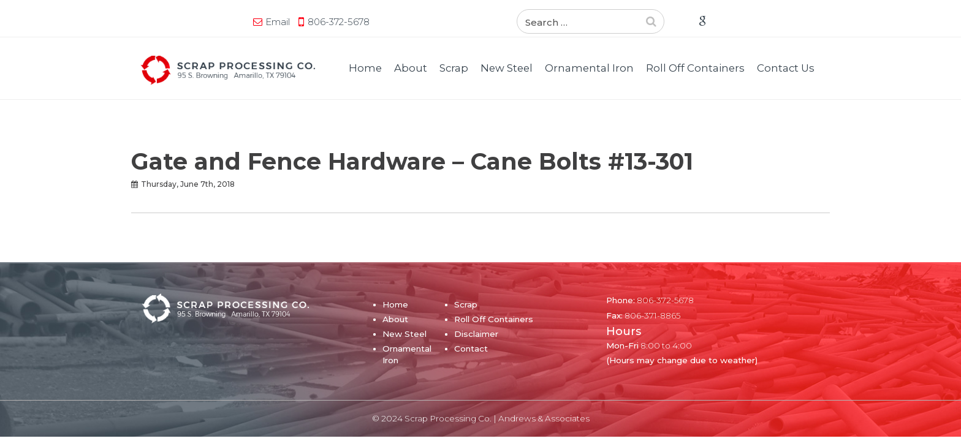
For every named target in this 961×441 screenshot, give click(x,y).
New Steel (506, 68)
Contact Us (786, 68)
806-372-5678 (226, 22)
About (410, 68)
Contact (471, 348)
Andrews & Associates (544, 418)
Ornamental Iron (589, 68)
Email (165, 22)
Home (365, 68)
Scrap (453, 68)
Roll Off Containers (695, 68)
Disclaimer (476, 334)
